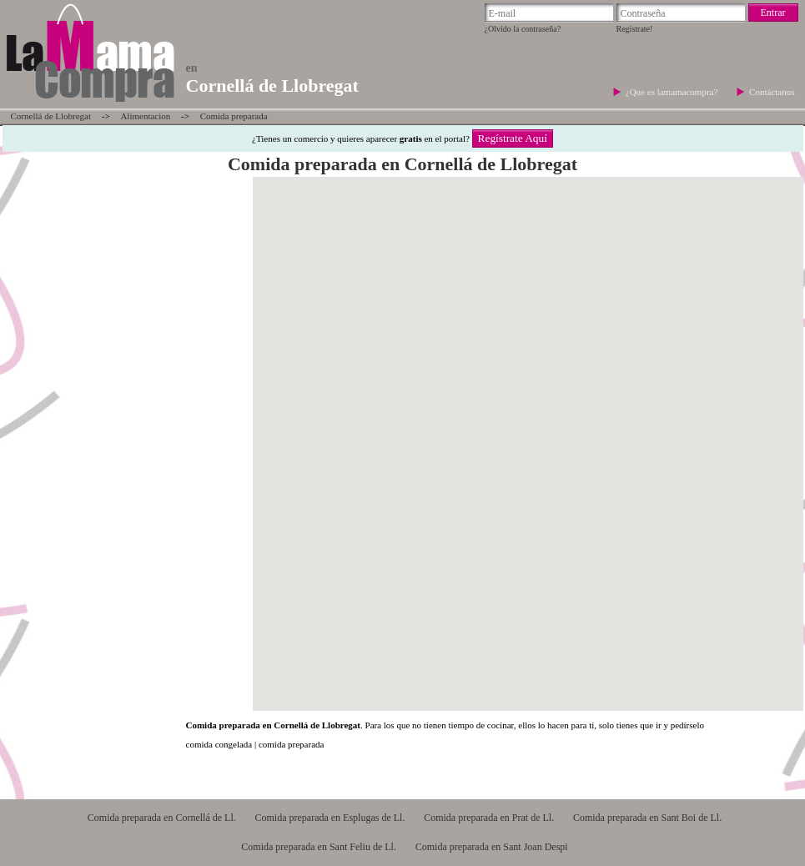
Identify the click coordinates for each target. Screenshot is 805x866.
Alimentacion (145, 116)
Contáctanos (771, 92)
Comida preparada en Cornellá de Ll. (162, 817)
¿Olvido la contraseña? (523, 28)
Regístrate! (634, 28)
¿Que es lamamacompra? (673, 92)
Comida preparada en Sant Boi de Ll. (647, 817)
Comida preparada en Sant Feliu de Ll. (318, 847)
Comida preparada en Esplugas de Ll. (329, 817)
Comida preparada (234, 116)
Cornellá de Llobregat (51, 116)
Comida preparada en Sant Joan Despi (491, 847)
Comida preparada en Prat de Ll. (489, 817)
